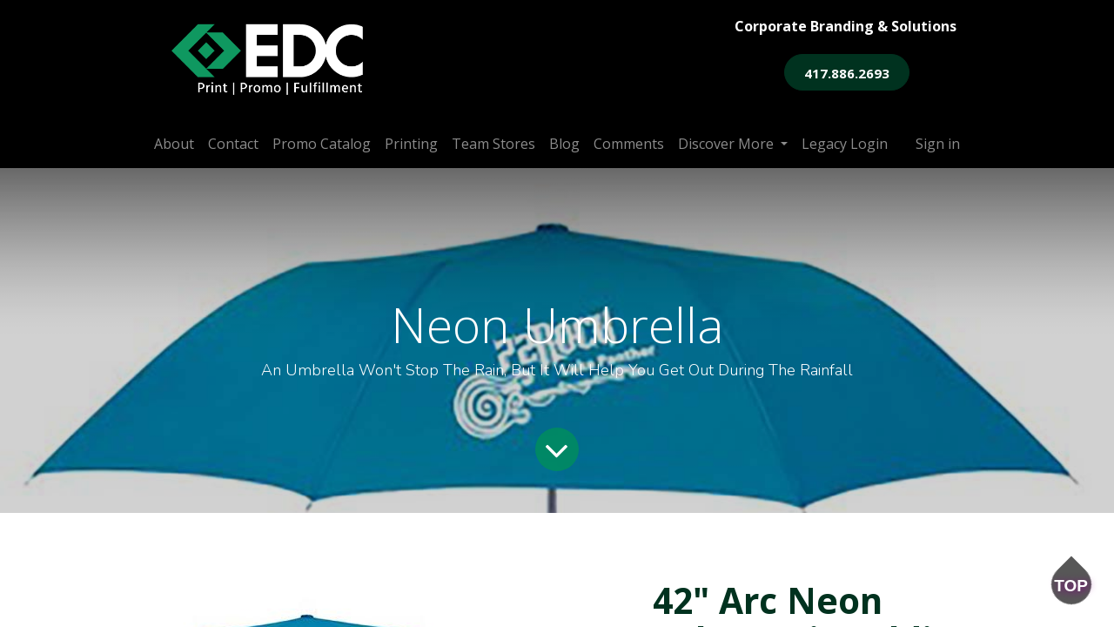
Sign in (938, 143)
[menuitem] (174, 143)
